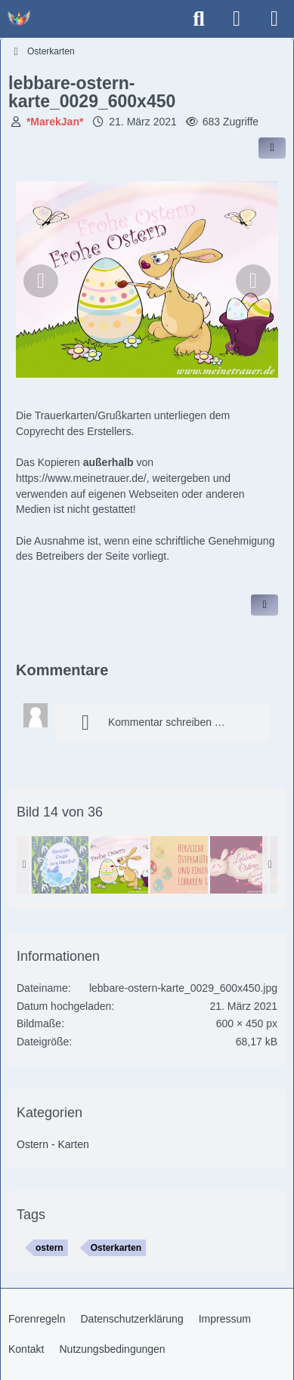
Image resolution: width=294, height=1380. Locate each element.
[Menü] (274, 19)
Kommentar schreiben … (147, 723)
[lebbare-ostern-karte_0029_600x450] (119, 865)
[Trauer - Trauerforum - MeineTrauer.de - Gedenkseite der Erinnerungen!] (19, 19)
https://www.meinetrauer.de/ (81, 478)
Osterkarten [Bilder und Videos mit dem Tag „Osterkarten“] (116, 1248)
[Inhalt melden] (264, 605)
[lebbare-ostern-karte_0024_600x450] (239, 865)
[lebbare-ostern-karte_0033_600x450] (59, 865)
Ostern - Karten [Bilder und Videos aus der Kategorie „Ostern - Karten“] (53, 1144)
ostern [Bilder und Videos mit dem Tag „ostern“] (49, 1248)
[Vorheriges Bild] (40, 281)
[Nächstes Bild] (253, 281)
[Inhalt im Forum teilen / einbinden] (272, 148)
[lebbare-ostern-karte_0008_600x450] (179, 865)
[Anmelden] (236, 19)
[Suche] (199, 19)
